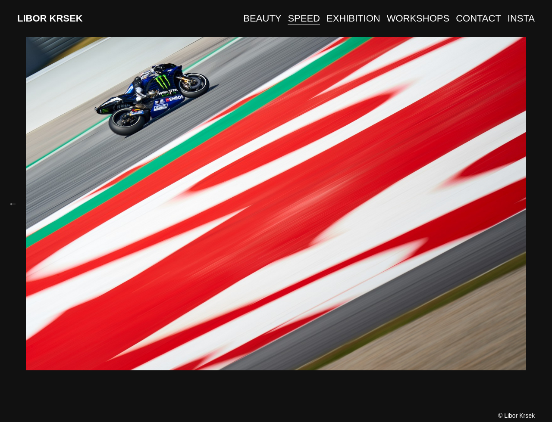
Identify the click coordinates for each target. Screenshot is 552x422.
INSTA (521, 18)
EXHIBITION (353, 18)
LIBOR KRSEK (50, 18)
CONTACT (478, 18)
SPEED (304, 18)
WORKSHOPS (418, 18)
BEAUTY (262, 18)
